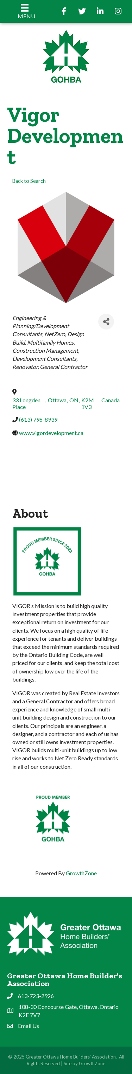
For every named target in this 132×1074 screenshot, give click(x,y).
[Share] (106, 322)
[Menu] (24, 11)
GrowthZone (81, 873)
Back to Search (29, 181)
